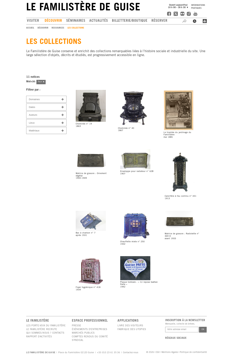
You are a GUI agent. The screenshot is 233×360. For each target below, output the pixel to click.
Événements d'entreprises (89, 329)
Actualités (98, 21)
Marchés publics (83, 333)
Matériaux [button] (46, 130)
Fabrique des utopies (131, 329)
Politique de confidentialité (193, 352)
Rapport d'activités (39, 337)
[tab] (46, 99)
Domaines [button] (46, 99)
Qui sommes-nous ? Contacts (45, 333)
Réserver (159, 21)
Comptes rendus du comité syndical (90, 339)
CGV (158, 352)
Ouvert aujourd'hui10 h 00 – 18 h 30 (178, 6)
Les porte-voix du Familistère (46, 326)
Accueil (30, 28)
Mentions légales (169, 352)
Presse (76, 326)
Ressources (58, 28)
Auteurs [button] (46, 115)
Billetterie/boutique (129, 21)
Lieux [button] (46, 123)
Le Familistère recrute (41, 329)
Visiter (33, 21)
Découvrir (53, 21)
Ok (202, 329)
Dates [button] (46, 107)
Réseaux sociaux (176, 338)
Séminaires (75, 21)
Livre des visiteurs (130, 326)
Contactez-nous (130, 353)
